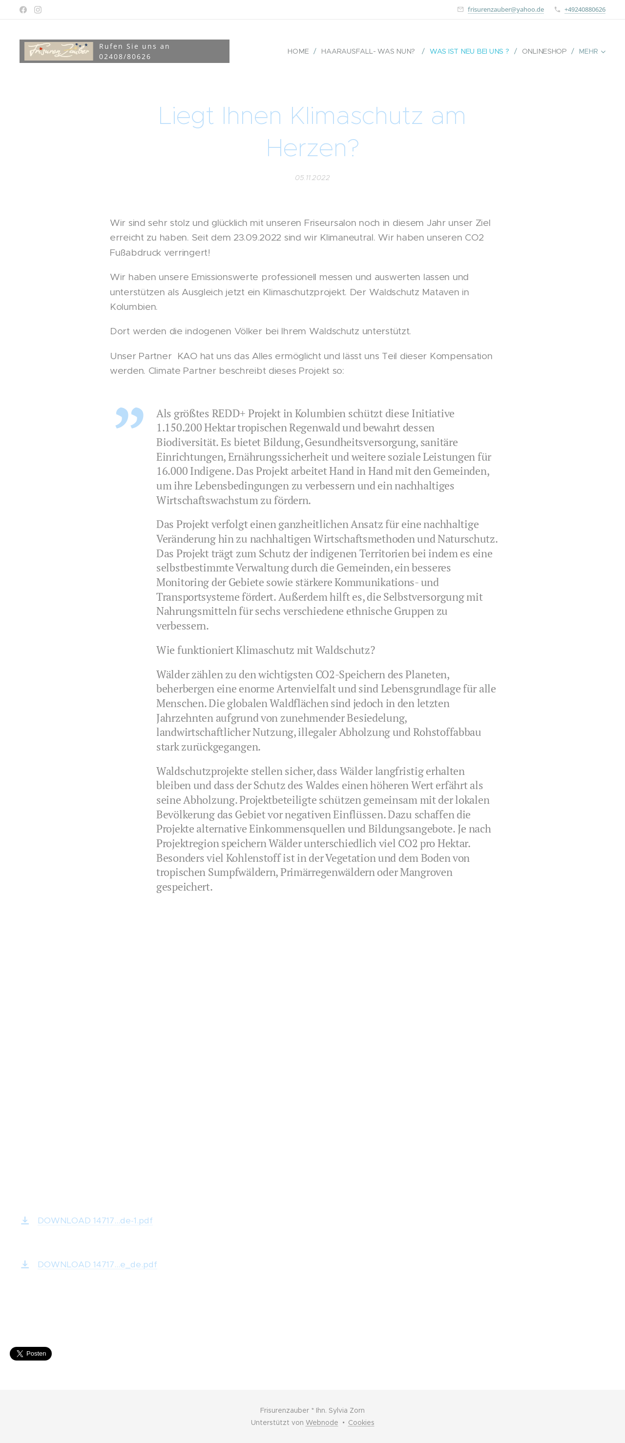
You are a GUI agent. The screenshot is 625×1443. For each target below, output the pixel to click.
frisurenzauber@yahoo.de (506, 9)
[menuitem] (302, 51)
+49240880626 (584, 9)
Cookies (361, 1422)
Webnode (322, 1422)
